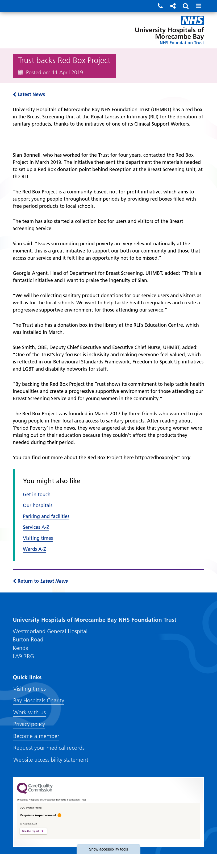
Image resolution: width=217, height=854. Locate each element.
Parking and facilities (46, 516)
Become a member (36, 736)
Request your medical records (49, 747)
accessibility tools (108, 849)
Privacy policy (29, 724)
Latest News (29, 94)
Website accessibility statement (50, 759)
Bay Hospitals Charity (38, 700)
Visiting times (38, 538)
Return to (40, 581)
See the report (30, 831)
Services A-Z (36, 527)
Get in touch (37, 494)
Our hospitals (37, 505)
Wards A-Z (34, 549)
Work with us (29, 712)
